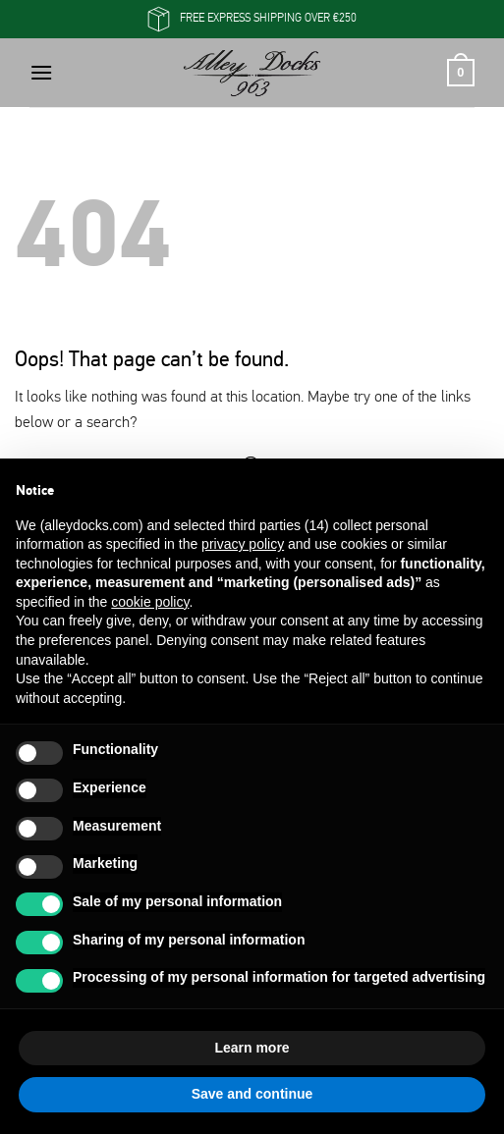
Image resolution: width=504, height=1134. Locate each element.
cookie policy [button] (150, 602)
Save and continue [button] (252, 1094)
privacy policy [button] (242, 544)
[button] (41, 72)
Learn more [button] (251, 1047)
